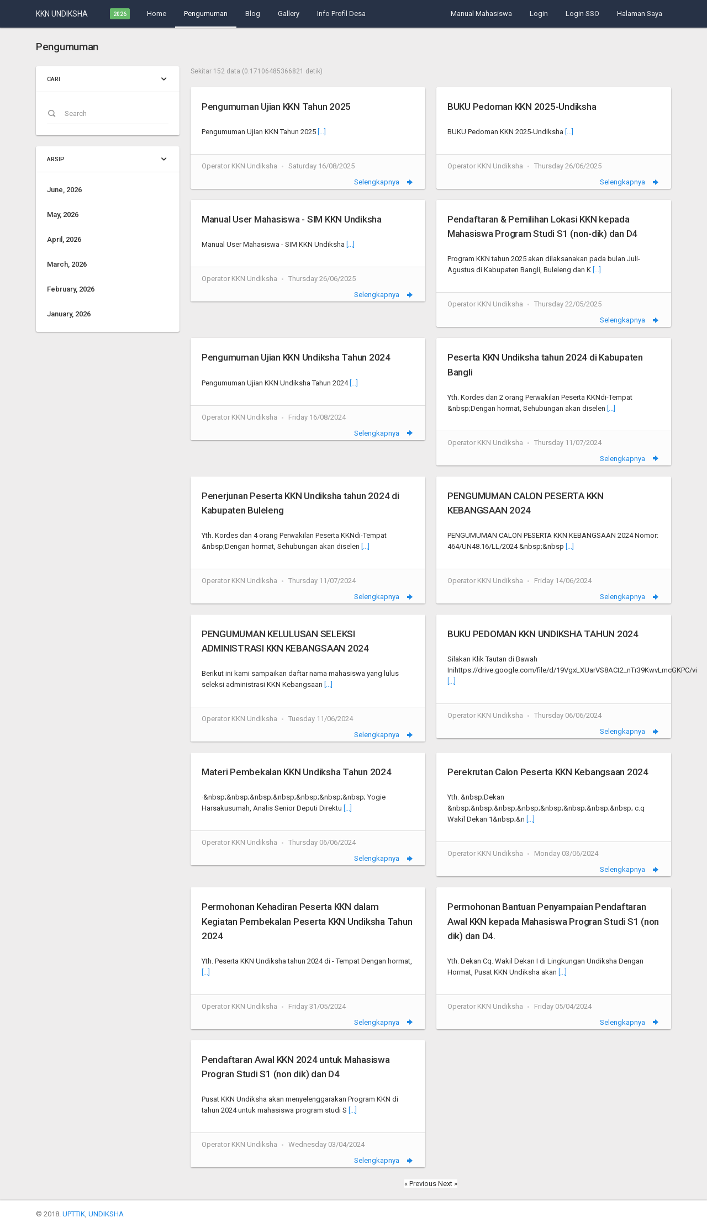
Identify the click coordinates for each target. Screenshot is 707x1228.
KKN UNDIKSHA (62, 13)
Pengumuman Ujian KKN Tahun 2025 (276, 106)
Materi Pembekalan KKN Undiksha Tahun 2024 (297, 771)
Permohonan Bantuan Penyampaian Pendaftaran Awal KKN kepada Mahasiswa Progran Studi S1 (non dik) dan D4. (553, 921)
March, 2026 (67, 264)
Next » (447, 1183)
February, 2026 (70, 289)
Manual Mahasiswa (481, 13)
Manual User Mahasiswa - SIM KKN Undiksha (292, 219)
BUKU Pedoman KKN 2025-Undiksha (521, 106)
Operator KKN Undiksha (239, 166)
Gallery (288, 13)
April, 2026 (64, 239)
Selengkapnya (384, 182)
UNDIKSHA (106, 1214)
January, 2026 (69, 314)
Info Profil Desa (341, 13)
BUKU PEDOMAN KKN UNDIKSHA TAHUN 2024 (543, 633)
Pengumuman (206, 13)
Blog (252, 13)
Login (539, 13)
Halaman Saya (639, 13)
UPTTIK (73, 1214)
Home (156, 13)
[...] (322, 132)
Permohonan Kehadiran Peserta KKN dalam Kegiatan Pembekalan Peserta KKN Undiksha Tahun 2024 (307, 921)
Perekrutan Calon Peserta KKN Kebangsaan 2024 (547, 771)
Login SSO (582, 13)
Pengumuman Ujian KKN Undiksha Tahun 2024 (296, 357)
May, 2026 (62, 214)
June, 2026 (64, 190)
